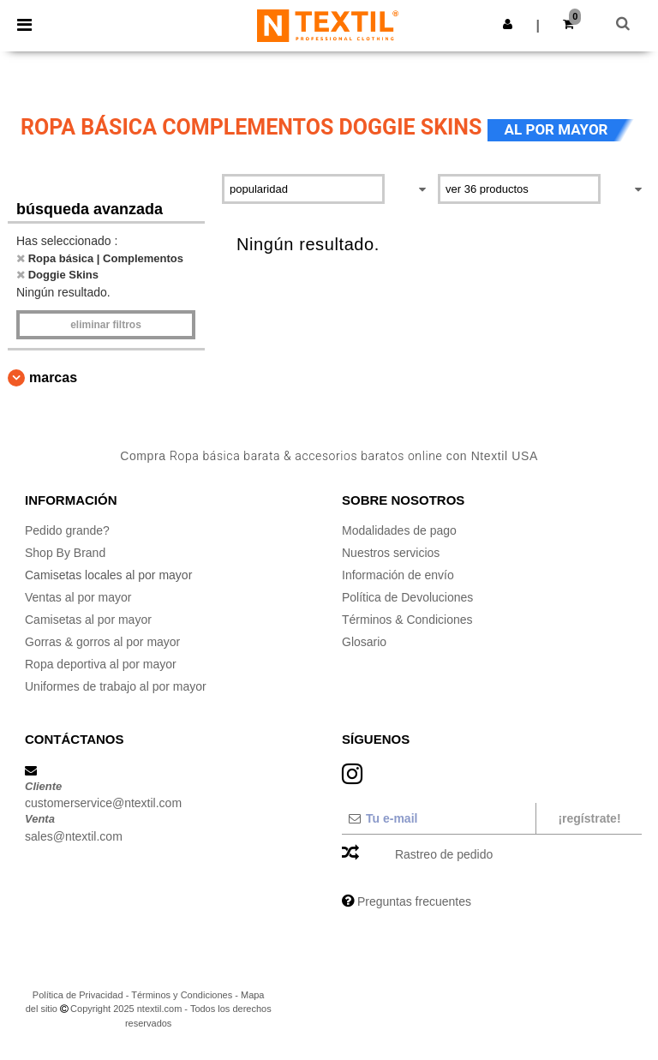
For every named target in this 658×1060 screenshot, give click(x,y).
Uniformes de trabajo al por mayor (115, 686)
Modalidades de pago (399, 530)
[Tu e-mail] (438, 818)
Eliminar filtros (105, 325)
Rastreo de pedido (444, 854)
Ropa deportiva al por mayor (100, 664)
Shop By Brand (65, 553)
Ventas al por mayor (78, 597)
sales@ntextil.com (74, 836)
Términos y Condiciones (181, 995)
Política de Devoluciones (407, 597)
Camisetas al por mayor (88, 619)
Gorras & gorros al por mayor (102, 642)
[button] (507, 24)
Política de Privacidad (78, 995)
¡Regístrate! (589, 818)
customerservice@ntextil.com (103, 803)
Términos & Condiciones (407, 619)
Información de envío (398, 575)
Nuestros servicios (391, 553)
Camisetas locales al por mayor (108, 575)
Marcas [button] (53, 377)
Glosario (364, 642)
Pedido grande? (67, 530)
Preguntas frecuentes (414, 901)
